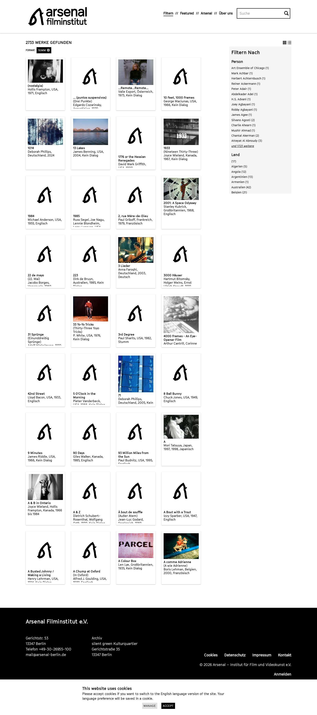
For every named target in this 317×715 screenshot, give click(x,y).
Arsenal (206, 13)
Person (237, 61)
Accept (168, 705)
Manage (150, 705)
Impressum (261, 655)
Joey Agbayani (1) (243, 104)
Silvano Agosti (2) (243, 120)
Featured (187, 13)
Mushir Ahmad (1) (243, 130)
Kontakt (284, 655)
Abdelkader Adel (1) (244, 94)
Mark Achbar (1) (242, 73)
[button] (48, 50)
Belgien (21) (239, 192)
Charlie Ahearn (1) (243, 125)
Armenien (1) (240, 182)
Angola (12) (238, 171)
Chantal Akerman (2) (245, 135)
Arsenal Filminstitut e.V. (57, 621)
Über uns (226, 13)
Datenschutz (235, 655)
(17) (233, 161)
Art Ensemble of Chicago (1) (250, 68)
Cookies (211, 655)
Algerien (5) (239, 166)
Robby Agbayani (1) (244, 109)
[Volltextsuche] (260, 13)
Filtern (168, 13)
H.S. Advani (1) (241, 99)
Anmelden (282, 674)
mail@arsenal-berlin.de (46, 655)
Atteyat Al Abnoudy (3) (246, 140)
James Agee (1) (241, 114)
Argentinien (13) (242, 176)
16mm (44, 50)
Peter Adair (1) (241, 88)
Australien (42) (241, 187)
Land (235, 155)
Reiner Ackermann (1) (245, 83)
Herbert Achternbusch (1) (248, 78)
